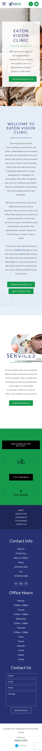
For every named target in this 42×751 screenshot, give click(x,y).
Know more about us (22, 79)
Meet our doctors (21, 291)
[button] (38, 461)
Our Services (21, 517)
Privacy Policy (33, 729)
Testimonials (21, 521)
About (21, 510)
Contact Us (19, 250)
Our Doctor (21, 514)
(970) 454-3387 (21, 567)
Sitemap (21, 732)
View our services (21, 403)
